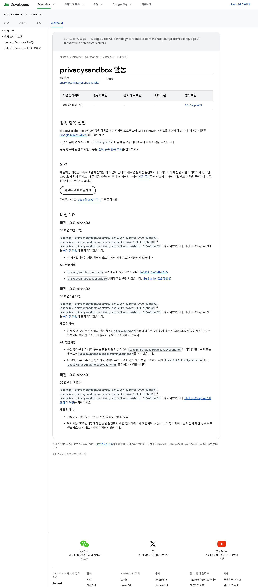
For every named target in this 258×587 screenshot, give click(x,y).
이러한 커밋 (70, 250)
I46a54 (144, 272)
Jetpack (35, 14)
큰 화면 (124, 579)
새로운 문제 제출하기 (77, 190)
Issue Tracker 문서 (89, 200)
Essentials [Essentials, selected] (44, 4)
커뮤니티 (146, 4)
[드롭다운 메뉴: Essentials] (55, 4)
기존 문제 (144, 177)
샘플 (38, 23)
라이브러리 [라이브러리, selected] (57, 23)
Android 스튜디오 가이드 (203, 579)
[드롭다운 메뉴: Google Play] (132, 4)
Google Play (120, 4)
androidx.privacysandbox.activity (79, 82)
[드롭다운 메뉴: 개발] (103, 4)
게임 (89, 579)
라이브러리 (122, 56)
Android (57, 583)
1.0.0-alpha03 (193, 105)
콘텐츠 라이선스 (105, 444)
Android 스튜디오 (241, 4)
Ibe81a (148, 278)
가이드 (22, 23)
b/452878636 (159, 272)
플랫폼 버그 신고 (232, 579)
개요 (6, 23)
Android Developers (70, 56)
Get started (13, 14)
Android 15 (161, 579)
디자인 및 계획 (72, 4)
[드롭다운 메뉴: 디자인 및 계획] (85, 4)
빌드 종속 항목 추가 (110, 149)
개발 (96, 4)
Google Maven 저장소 (73, 135)
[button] (23, 31)
